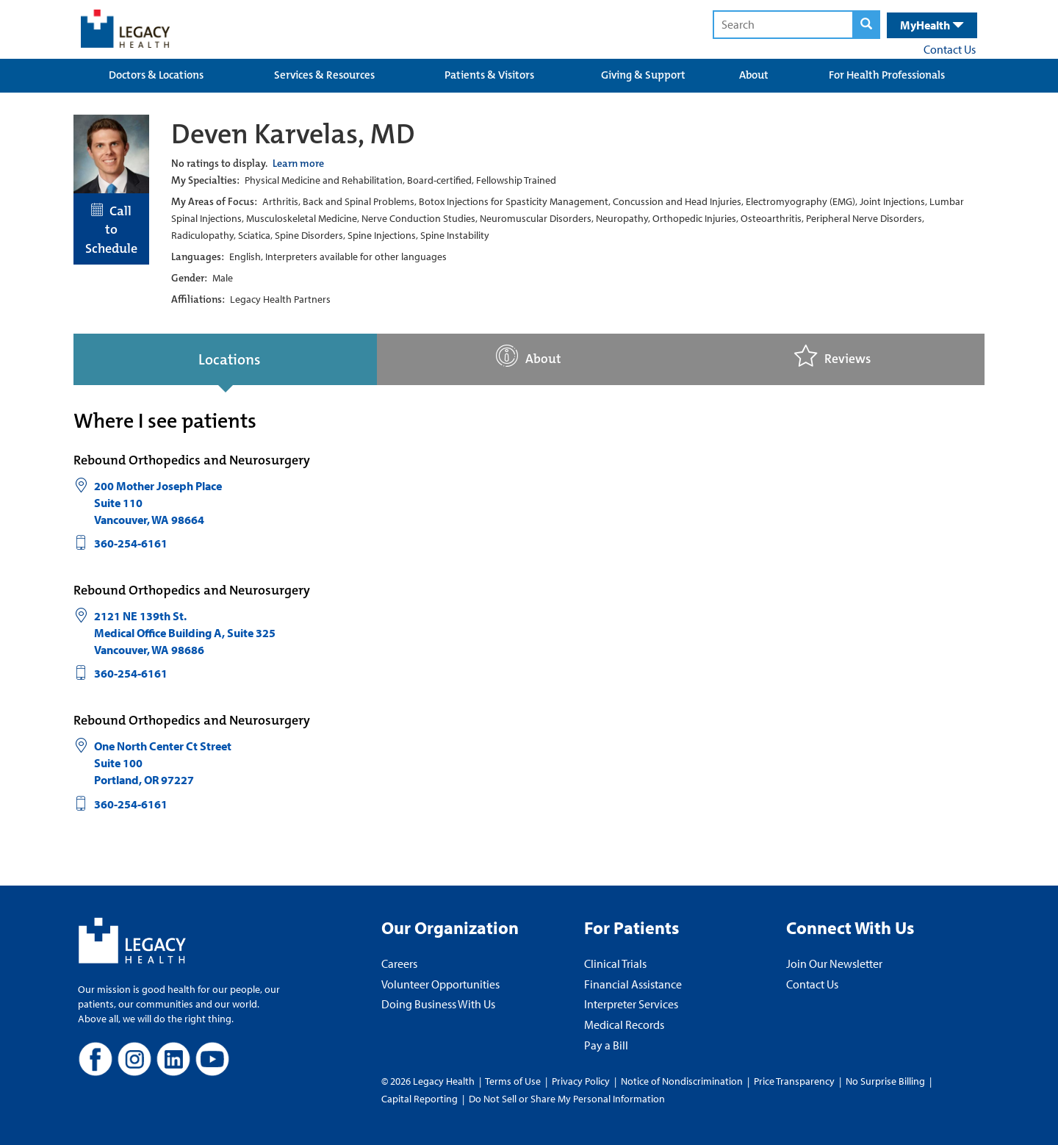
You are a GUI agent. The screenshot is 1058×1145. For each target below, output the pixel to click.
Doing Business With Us (438, 1004)
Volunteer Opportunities (440, 984)
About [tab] (528, 356)
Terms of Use (514, 1081)
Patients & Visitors (489, 75)
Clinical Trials (615, 963)
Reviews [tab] (832, 356)
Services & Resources (324, 75)
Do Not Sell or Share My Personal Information (567, 1098)
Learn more (298, 163)
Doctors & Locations (156, 75)
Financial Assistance (633, 984)
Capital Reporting (419, 1098)
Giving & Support (643, 75)
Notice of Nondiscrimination (682, 1081)
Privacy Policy (581, 1081)
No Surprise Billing (885, 1081)
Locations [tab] (229, 359)
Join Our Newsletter (834, 963)
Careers (399, 963)
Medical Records (624, 1024)
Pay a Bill (606, 1045)
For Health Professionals (887, 75)
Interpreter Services (631, 1004)
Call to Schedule (111, 229)
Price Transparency (794, 1081)
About (754, 75)
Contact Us (950, 49)
